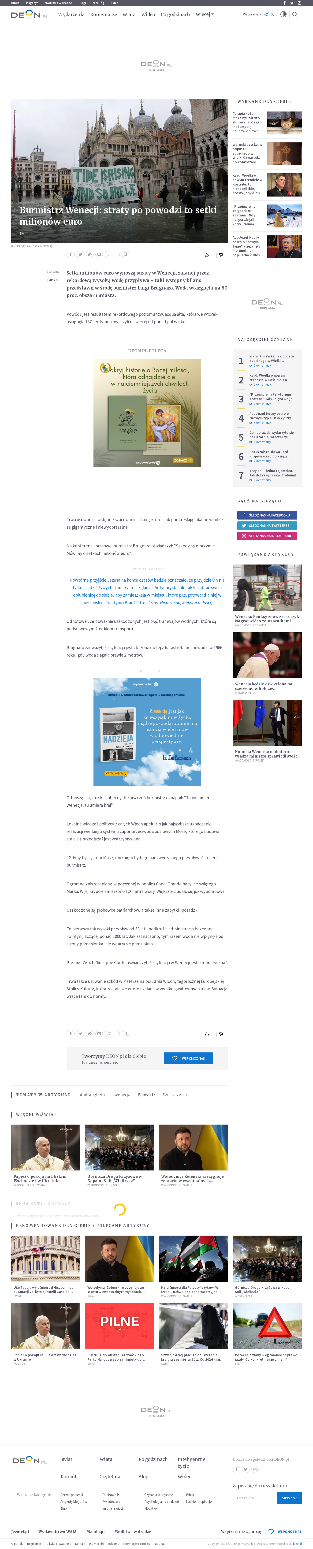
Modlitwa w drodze (58, 3)
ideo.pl (297, 1544)
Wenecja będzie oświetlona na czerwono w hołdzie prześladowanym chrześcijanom (266, 688)
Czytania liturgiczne (158, 1495)
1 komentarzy (260, 384)
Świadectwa (111, 1501)
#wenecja (121, 1094)
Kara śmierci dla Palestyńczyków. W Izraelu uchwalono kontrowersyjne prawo (189, 1292)
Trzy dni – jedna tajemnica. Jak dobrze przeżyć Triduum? (273, 472)
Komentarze (103, 14)
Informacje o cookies (136, 1544)
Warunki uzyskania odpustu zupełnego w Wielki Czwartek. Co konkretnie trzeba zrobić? (248, 155)
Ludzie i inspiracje (199, 1501)
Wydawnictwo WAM (57, 1532)
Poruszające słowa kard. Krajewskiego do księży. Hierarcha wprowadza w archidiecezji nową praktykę (272, 458)
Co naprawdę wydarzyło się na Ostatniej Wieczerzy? (272, 434)
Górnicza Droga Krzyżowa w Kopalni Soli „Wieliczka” (114, 1178)
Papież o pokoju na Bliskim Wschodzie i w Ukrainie (40, 1178)
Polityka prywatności (58, 1544)
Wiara (129, 14)
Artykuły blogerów (73, 1501)
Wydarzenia (71, 14)
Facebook (284, 3)
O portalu (17, 1544)
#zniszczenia (175, 1094)
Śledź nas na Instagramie (267, 536)
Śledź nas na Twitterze (265, 525)
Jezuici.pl (20, 1532)
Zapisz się (289, 1498)
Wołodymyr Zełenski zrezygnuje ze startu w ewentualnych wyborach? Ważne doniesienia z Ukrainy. (115, 1292)
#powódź (146, 1094)
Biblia (15, 3)
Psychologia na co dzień (161, 1501)
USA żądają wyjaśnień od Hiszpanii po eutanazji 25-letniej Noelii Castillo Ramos (44, 1292)
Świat (24, 234)
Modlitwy (151, 1508)
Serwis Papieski (245, 693)
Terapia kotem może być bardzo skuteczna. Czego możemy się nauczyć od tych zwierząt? (247, 124)
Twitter (292, 3)
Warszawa (251, 14)
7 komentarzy (260, 423)
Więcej (203, 14)
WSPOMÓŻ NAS (285, 1531)
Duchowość (110, 1495)
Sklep (115, 3)
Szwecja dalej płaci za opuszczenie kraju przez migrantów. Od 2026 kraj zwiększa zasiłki (190, 1359)
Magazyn (32, 3)
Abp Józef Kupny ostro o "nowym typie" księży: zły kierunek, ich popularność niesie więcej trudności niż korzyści (248, 250)
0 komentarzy (260, 366)
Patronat (159, 1544)
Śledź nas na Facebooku (266, 515)
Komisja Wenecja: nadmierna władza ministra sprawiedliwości (267, 754)
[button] (283, 14)
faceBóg (98, 3)
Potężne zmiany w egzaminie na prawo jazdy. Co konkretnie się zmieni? (266, 1357)
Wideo (148, 14)
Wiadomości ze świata (29, 1185)
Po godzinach (175, 14)
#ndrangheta (92, 1094)
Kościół (19, 1364)
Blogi (82, 3)
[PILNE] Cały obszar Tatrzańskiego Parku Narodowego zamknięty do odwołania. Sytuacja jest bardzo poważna (115, 1361)
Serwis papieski (71, 1495)
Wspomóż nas (188, 1058)
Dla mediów (96, 1544)
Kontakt (80, 1544)
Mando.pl (95, 1532)
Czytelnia (110, 1476)
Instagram (299, 3)
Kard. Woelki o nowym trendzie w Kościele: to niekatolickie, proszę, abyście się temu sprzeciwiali (248, 186)
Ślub (63, 1508)
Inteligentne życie (191, 1462)
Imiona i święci (112, 1508)
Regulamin (34, 1544)
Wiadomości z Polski (102, 1185)
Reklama (113, 1544)
